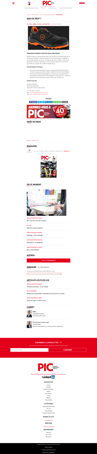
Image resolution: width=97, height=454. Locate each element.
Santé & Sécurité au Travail (31, 8)
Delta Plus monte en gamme (35, 228)
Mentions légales (48, 447)
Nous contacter (48, 400)
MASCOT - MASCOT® (32, 140)
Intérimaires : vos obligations (35, 242)
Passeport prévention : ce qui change (37, 286)
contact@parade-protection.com (39, 92)
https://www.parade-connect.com (39, 94)
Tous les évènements (48, 260)
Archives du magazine (48, 389)
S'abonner (82, 3)
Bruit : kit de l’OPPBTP (33, 250)
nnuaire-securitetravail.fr (48, 426)
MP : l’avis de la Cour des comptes (36, 220)
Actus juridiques (52, 8)
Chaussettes (59, 14)
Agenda (48, 391)
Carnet (48, 395)
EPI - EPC (43, 8)
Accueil (28, 14)
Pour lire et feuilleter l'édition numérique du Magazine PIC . (52, 151)
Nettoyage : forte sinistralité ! (35, 235)
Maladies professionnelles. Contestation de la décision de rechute (45, 293)
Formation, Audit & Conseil (65, 8)
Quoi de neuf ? (35, 14)
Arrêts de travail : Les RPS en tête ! (36, 300)
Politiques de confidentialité (48, 452)
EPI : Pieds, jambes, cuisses (47, 14)
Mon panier (48, 436)
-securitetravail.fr (48, 420)
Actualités (48, 387)
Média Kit (48, 397)
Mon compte (48, 434)
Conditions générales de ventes (48, 449)
